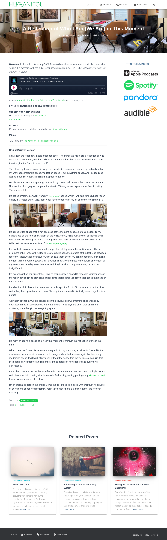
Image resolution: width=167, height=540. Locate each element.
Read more (25, 509)
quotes (23, 404)
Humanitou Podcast (28, 400)
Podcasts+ (123, 5)
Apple (20, 100)
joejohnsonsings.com (48, 140)
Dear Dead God (21, 484)
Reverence (54, 195)
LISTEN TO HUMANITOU (137, 64)
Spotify (27, 100)
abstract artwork (97, 374)
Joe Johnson (29, 140)
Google (63, 100)
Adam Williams (60, 129)
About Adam (141, 5)
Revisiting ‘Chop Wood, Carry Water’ (83, 484)
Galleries (106, 5)
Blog (91, 5)
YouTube (54, 100)
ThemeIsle (153, 534)
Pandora (36, 100)
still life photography (57, 243)
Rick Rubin (31, 404)
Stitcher (45, 100)
